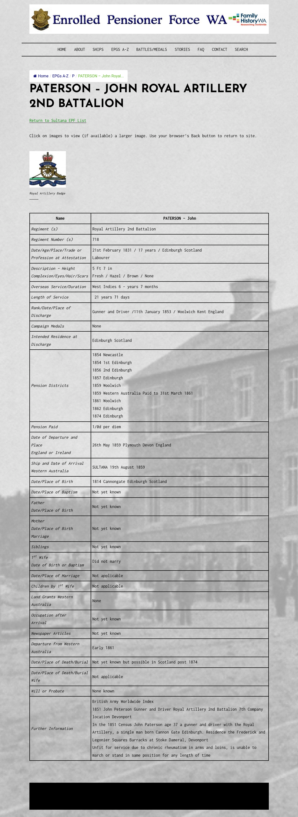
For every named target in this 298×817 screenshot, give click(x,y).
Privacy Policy (69, 799)
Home (62, 49)
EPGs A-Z (120, 49)
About (79, 49)
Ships (98, 49)
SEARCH (241, 49)
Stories (182, 49)
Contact (219, 49)
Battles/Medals (151, 49)
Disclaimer (43, 799)
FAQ (201, 49)
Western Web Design (84, 793)
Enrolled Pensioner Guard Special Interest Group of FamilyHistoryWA (146, 787)
